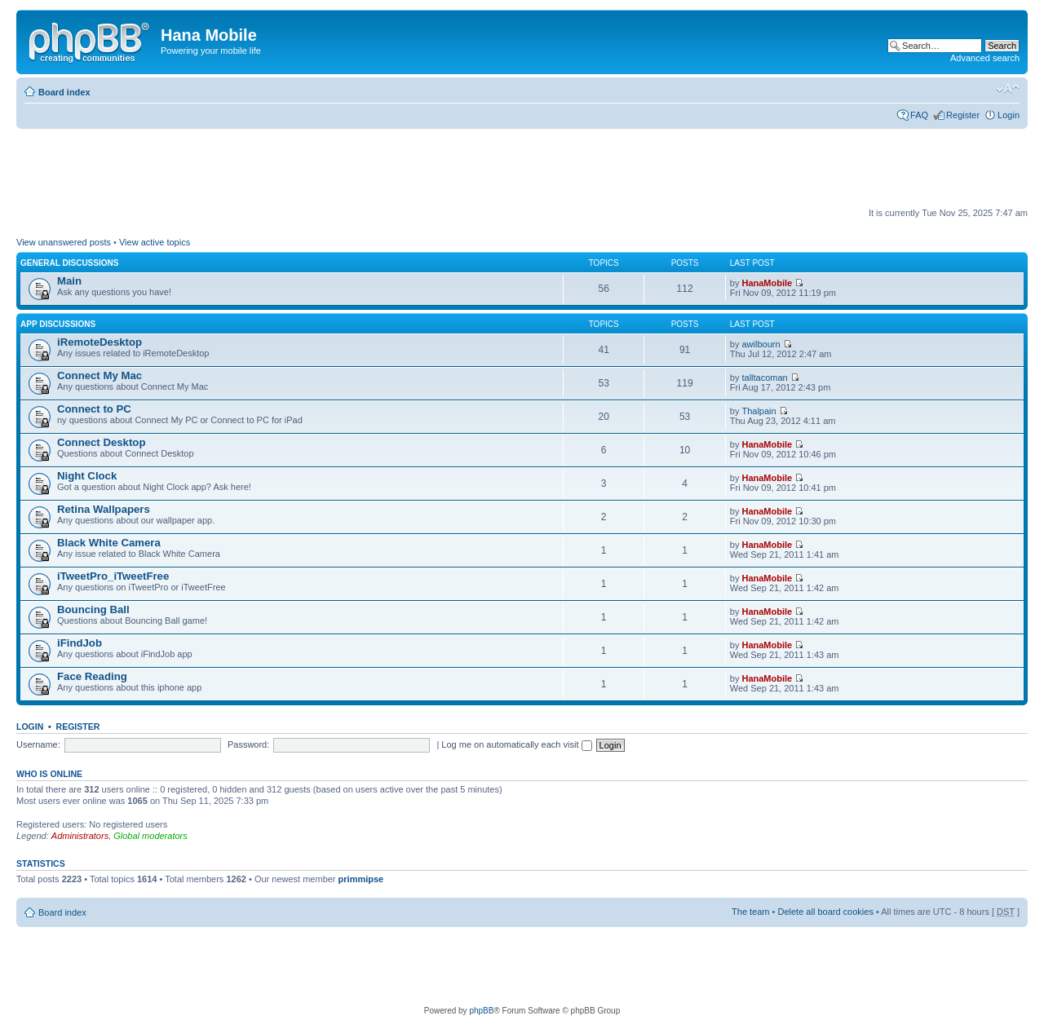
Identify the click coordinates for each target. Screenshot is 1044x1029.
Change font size (1008, 89)
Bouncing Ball (93, 609)
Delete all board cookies (825, 911)
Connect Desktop (101, 442)
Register (963, 115)
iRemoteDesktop (99, 342)
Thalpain (758, 411)
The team (750, 911)
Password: (248, 744)
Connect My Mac (99, 375)
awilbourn (760, 344)
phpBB (481, 1010)
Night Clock (87, 476)
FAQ (919, 115)
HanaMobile (766, 283)
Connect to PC (94, 409)
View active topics (154, 242)
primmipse (361, 879)
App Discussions (57, 324)
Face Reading (92, 676)
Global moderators (150, 836)
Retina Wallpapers (103, 509)
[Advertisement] (313, 168)
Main (69, 281)
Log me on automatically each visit (516, 744)
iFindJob (79, 643)
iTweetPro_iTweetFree (113, 576)
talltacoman (764, 377)
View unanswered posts (63, 242)
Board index (64, 92)
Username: (38, 744)
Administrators (79, 836)
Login (1009, 115)
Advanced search (985, 58)
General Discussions (69, 262)
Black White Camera (109, 543)
